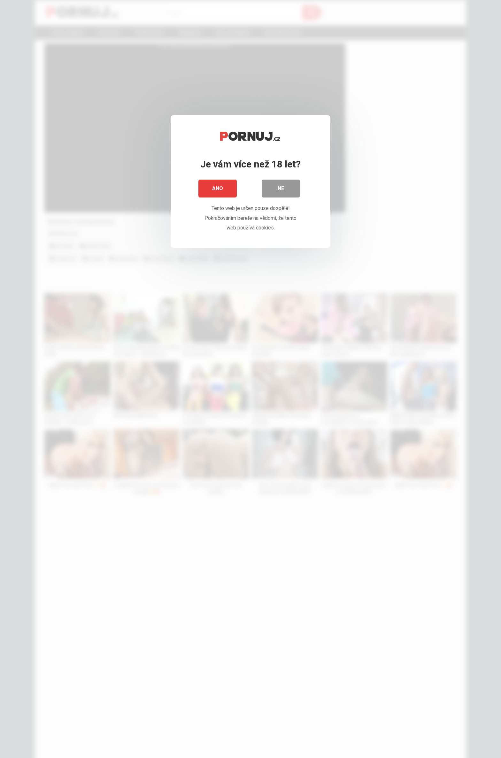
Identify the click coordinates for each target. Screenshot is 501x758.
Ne (281, 188)
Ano (217, 188)
